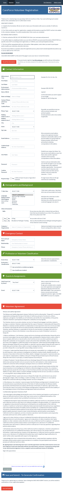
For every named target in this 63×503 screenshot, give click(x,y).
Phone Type (4, 111)
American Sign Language (22, 196)
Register (11, 2)
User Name (4, 154)
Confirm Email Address (5, 146)
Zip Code (4, 130)
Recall (17, 2)
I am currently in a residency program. (22, 267)
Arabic (22, 199)
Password (4, 164)
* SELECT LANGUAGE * (22, 195)
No (9, 218)
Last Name (4, 84)
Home (4, 2)
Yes (12, 178)
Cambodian (22, 204)
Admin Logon (57, 2)
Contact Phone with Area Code (5, 101)
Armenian (22, 201)
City (2, 123)
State (3, 126)
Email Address (5, 138)
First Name (4, 80)
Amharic (22, 198)
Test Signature (47, 2)
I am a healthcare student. (19, 270)
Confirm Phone (5, 106)
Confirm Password (4, 171)
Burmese (22, 202)
